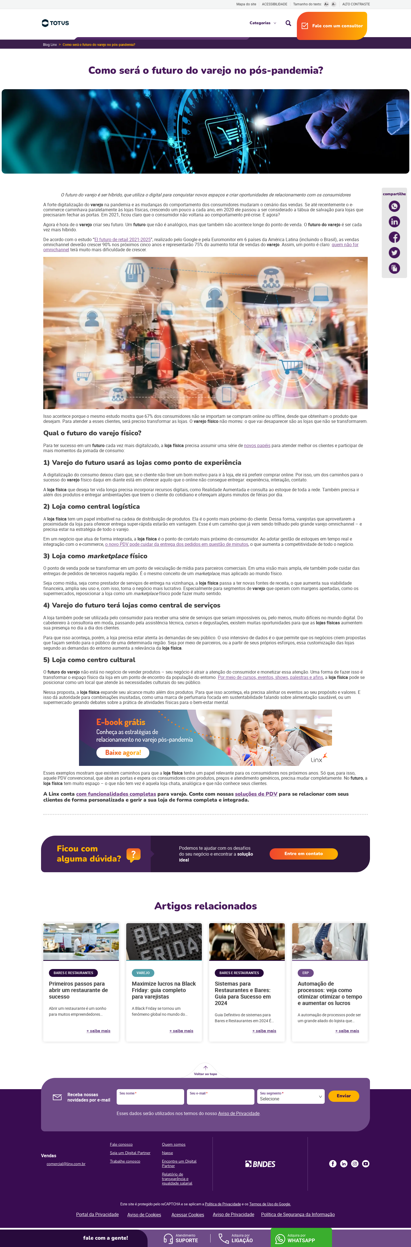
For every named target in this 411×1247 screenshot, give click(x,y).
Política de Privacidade (223, 1203)
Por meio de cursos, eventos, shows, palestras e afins (270, 677)
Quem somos (174, 1144)
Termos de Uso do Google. (270, 1203)
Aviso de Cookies (144, 1214)
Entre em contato (303, 854)
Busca (288, 23)
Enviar (344, 1096)
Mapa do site (246, 4)
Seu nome (127, 1093)
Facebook (333, 1163)
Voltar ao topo (205, 1074)
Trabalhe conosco (125, 1161)
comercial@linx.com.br (66, 1164)
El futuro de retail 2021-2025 (122, 239)
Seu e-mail (198, 1093)
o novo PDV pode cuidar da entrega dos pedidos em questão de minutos (176, 544)
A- (334, 4)
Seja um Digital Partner (130, 1153)
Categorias (260, 23)
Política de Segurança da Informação (298, 1214)
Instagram (355, 1163)
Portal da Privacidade (97, 1214)
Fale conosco (121, 1144)
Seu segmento (271, 1093)
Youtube (366, 1163)
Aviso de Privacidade (238, 1113)
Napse (167, 1153)
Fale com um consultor (337, 26)
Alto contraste (356, 4)
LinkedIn (344, 1163)
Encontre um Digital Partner (179, 1163)
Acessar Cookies (187, 1214)
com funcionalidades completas (116, 794)
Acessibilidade (274, 4)
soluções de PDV (256, 794)
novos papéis (257, 445)
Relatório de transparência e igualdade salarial (177, 1179)
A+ (326, 4)
